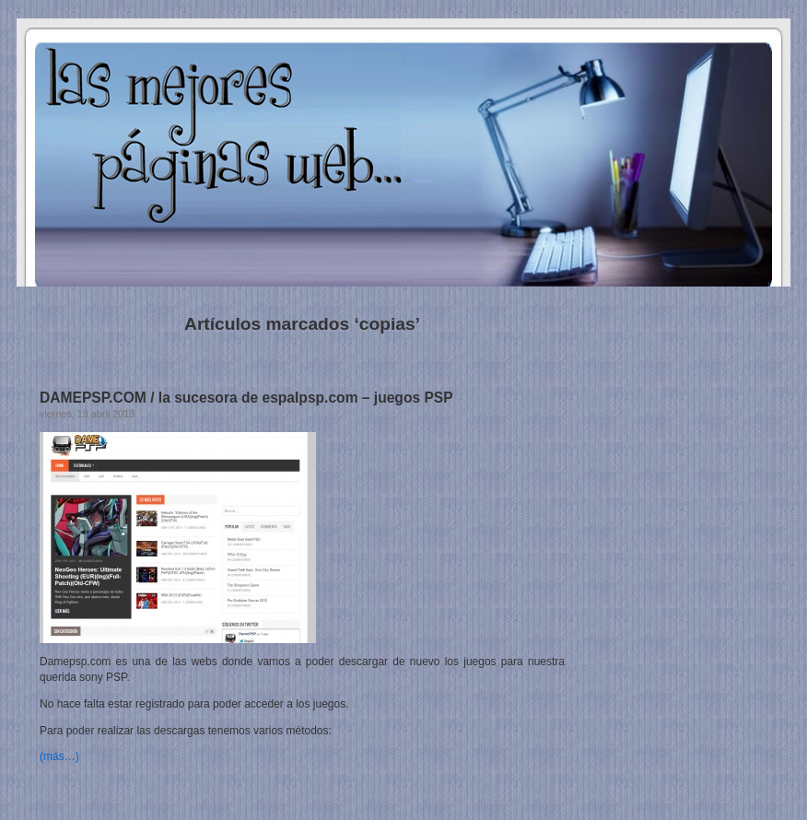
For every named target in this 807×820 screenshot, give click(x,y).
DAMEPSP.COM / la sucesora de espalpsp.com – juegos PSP (246, 397)
